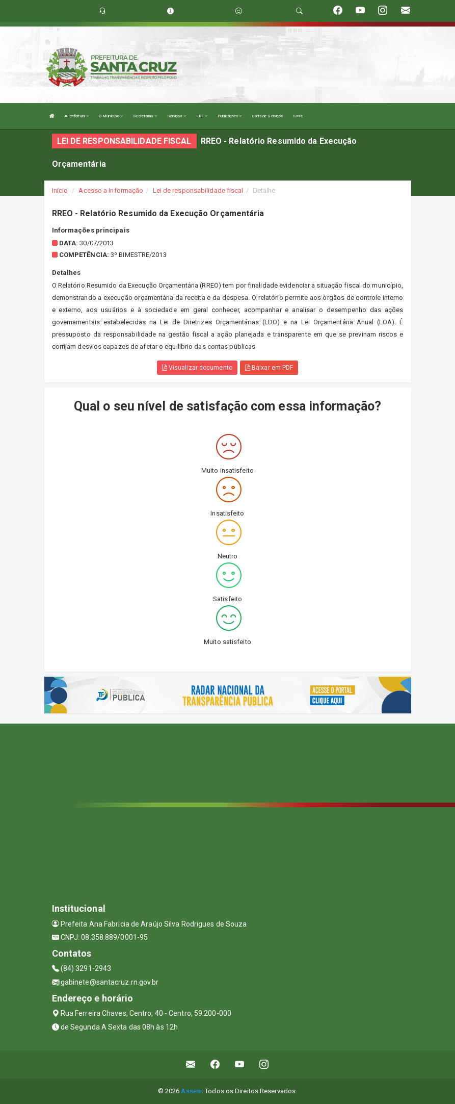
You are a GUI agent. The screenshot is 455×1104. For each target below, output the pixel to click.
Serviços (176, 116)
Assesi (191, 1091)
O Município (111, 116)
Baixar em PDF (269, 367)
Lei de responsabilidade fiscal (198, 190)
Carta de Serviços (267, 116)
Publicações (230, 116)
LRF (202, 116)
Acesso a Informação (110, 190)
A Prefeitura (77, 116)
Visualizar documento (197, 367)
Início (60, 190)
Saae (297, 116)
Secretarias (144, 116)
